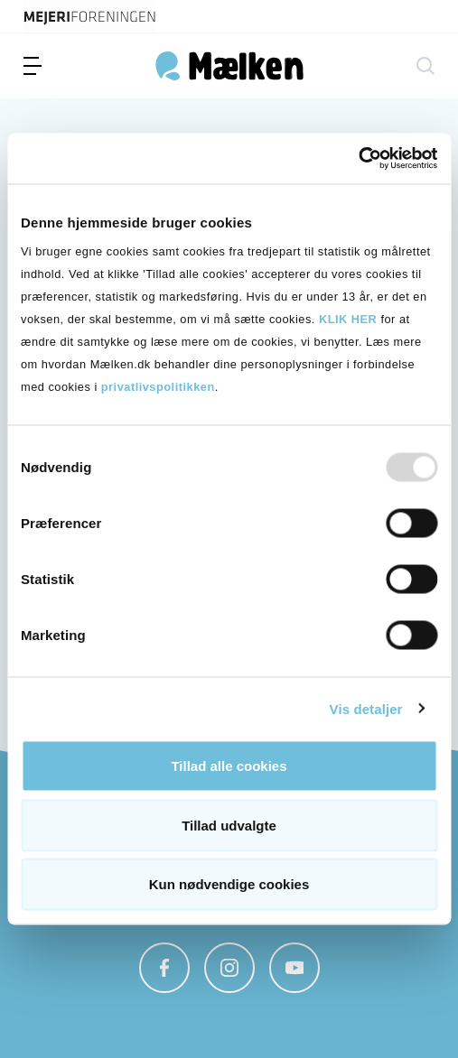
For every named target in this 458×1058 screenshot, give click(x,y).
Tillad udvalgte (229, 824)
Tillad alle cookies (228, 766)
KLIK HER (348, 319)
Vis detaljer (366, 708)
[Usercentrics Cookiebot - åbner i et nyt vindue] (358, 159)
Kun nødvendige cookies (229, 884)
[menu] (32, 65)
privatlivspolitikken (158, 387)
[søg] (425, 65)
